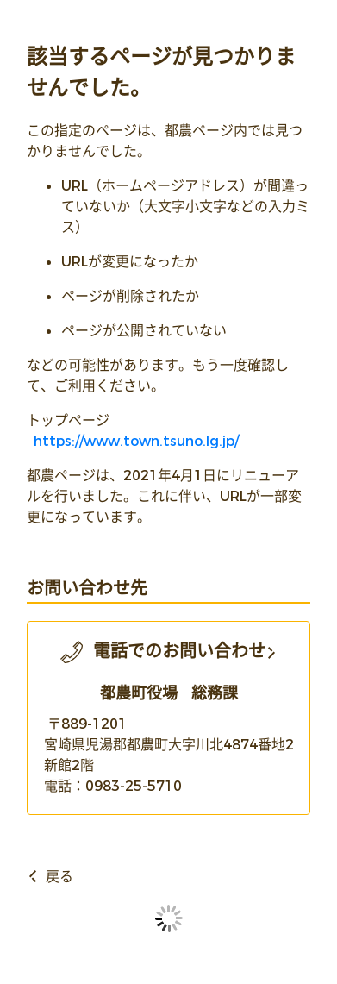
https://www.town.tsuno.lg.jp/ (136, 441)
